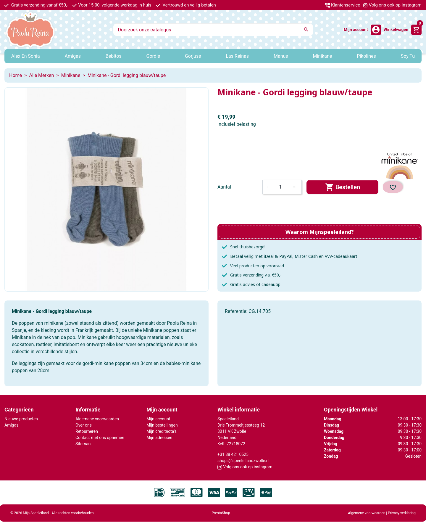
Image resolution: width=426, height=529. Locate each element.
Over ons (83, 425)
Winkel (81, 450)
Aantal (224, 187)
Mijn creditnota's (161, 431)
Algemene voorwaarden (97, 419)
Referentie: (236, 311)
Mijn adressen (159, 437)
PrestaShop (221, 513)
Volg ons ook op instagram (392, 5)
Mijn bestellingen (162, 425)
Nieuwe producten (21, 419)
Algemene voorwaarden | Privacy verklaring (382, 513)
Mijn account (158, 419)
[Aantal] (280, 187)
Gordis (10, 431)
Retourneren (86, 431)
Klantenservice (342, 5)
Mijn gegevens (159, 443)
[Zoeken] (213, 29)
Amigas (11, 425)
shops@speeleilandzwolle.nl (243, 460)
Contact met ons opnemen (99, 437)
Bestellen (341, 187)
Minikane (12, 437)
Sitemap (83, 443)
